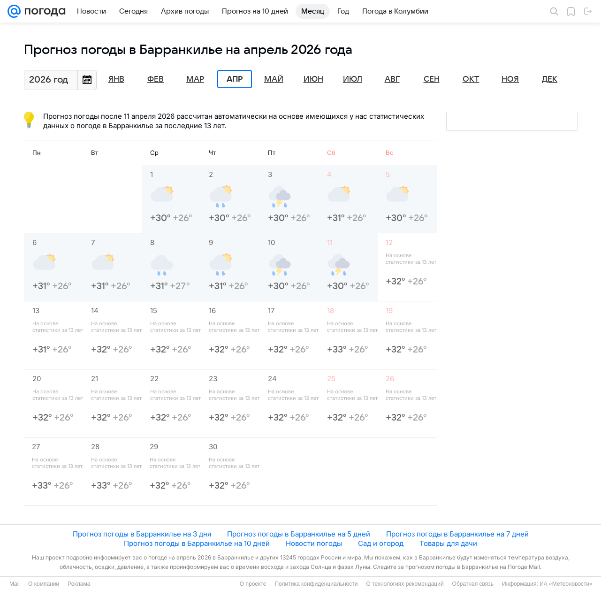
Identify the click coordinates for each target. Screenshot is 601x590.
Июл (352, 79)
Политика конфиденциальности (316, 584)
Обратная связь (473, 584)
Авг (392, 79)
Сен (432, 79)
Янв (116, 79)
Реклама (79, 584)
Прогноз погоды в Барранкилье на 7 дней (457, 533)
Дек (549, 79)
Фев (155, 79)
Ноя (510, 79)
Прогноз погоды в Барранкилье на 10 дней (197, 543)
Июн (313, 79)
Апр (235, 79)
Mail (14, 584)
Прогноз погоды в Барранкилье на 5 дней (298, 533)
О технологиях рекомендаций (404, 584)
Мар (195, 79)
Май (273, 79)
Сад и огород (380, 543)
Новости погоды (314, 543)
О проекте (253, 584)
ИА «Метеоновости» (566, 584)
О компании (43, 584)
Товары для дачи (448, 543)
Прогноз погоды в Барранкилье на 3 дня (142, 533)
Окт (471, 79)
